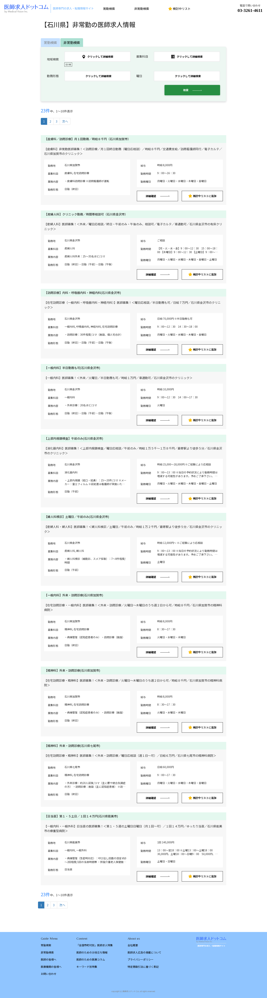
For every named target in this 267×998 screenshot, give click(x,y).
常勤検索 (109, 8)
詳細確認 (151, 196)
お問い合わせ (48, 974)
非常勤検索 (141, 8)
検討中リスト (179, 8)
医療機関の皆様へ (51, 967)
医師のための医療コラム (90, 959)
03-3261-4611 (250, 10)
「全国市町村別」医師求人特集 (94, 945)
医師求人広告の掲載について (144, 952)
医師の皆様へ (48, 959)
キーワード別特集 (86, 967)
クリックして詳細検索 (97, 57)
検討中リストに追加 (202, 196)
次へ (65, 121)
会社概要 (133, 945)
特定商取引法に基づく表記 (143, 967)
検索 (185, 90)
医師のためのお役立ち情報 (92, 952)
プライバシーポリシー (141, 959)
